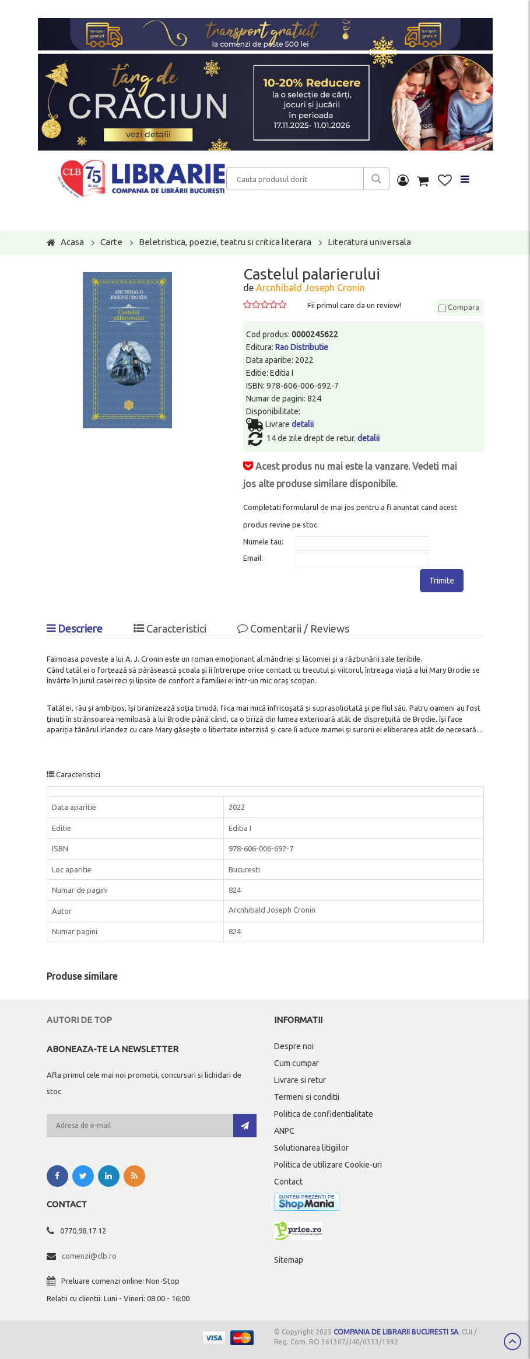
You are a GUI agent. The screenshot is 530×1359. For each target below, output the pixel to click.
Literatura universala (369, 242)
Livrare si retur (300, 1080)
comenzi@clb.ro (89, 1256)
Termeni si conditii (306, 1097)
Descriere (75, 628)
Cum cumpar (296, 1063)
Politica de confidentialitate (323, 1114)
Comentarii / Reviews (293, 628)
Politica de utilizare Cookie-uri (328, 1164)
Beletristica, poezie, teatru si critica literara (225, 242)
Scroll (512, 1341)
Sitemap (288, 1259)
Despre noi (294, 1046)
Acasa (72, 242)
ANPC (284, 1131)
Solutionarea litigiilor (311, 1147)
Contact (288, 1181)
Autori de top (79, 1020)
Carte (111, 242)
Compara (458, 307)
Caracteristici (170, 628)
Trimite (441, 580)
